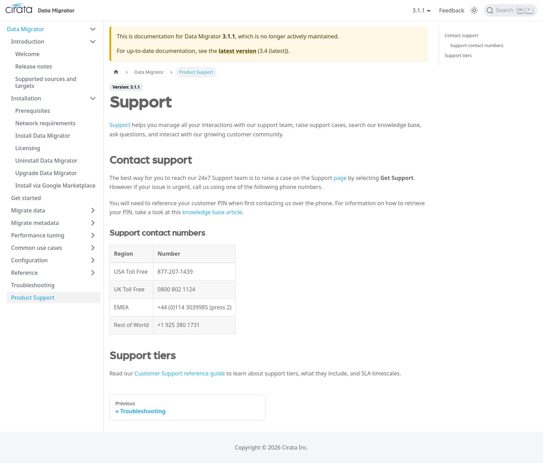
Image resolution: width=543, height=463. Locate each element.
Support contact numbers (477, 45)
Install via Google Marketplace (55, 185)
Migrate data (28, 210)
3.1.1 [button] (418, 10)
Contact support (461, 35)
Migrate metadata (35, 223)
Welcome (27, 54)
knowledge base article (212, 212)
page (340, 178)
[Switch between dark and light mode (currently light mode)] (474, 10)
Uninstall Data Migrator (46, 160)
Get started (26, 198)
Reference (24, 272)
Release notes (33, 66)
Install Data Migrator (42, 135)
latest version (237, 51)
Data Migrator (25, 29)
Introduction (27, 41)
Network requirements (45, 123)
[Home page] (116, 72)
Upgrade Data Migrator (46, 173)
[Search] (510, 10)
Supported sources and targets (46, 82)
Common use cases (36, 248)
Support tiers (458, 55)
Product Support (32, 297)
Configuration (29, 260)
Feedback (451, 10)
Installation (26, 98)
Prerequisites (32, 111)
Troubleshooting (33, 285)
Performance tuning (37, 235)
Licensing (27, 148)
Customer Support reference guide (179, 373)
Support (119, 125)
